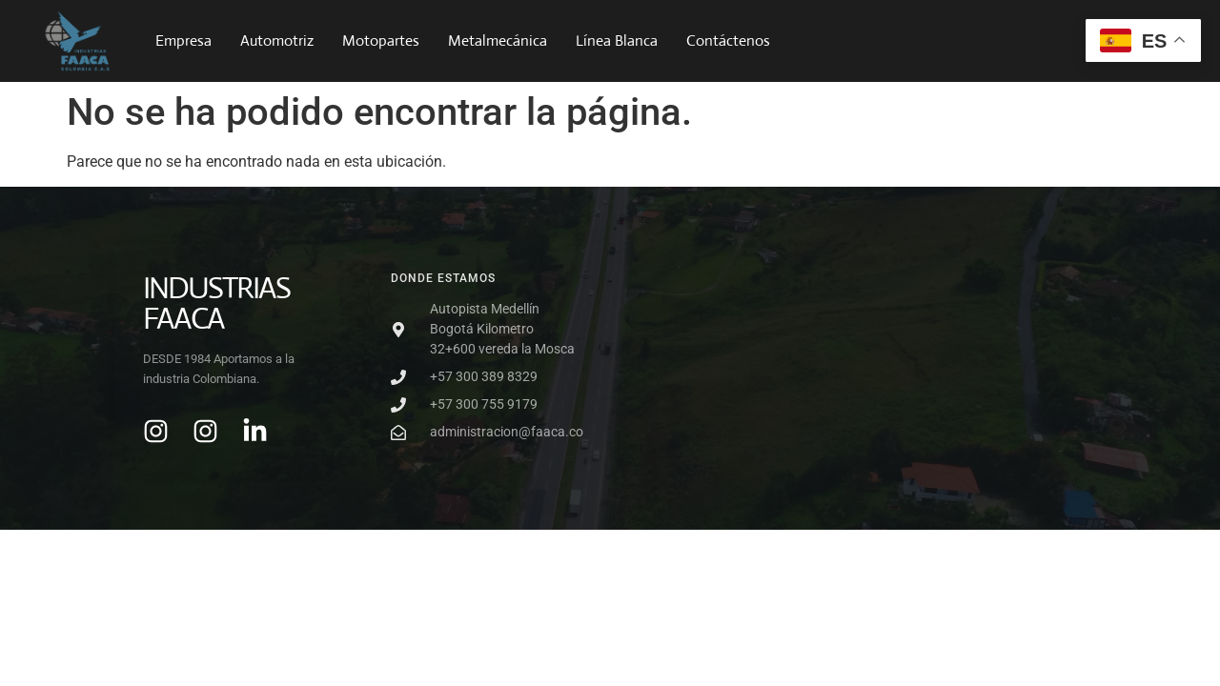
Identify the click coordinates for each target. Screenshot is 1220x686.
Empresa (183, 40)
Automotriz (277, 40)
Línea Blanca (617, 40)
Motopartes (380, 40)
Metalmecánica (497, 40)
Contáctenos (728, 40)
